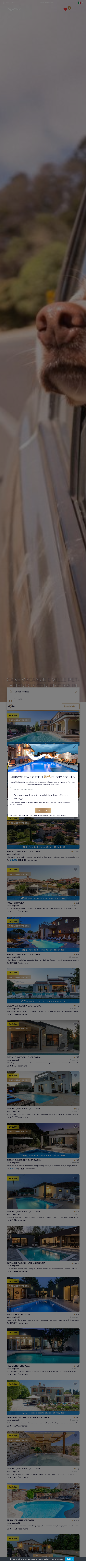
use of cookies (57, 1559)
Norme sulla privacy (54, 802)
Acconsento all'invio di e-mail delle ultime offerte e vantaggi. (41, 797)
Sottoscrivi (43, 810)
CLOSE (70, 1559)
